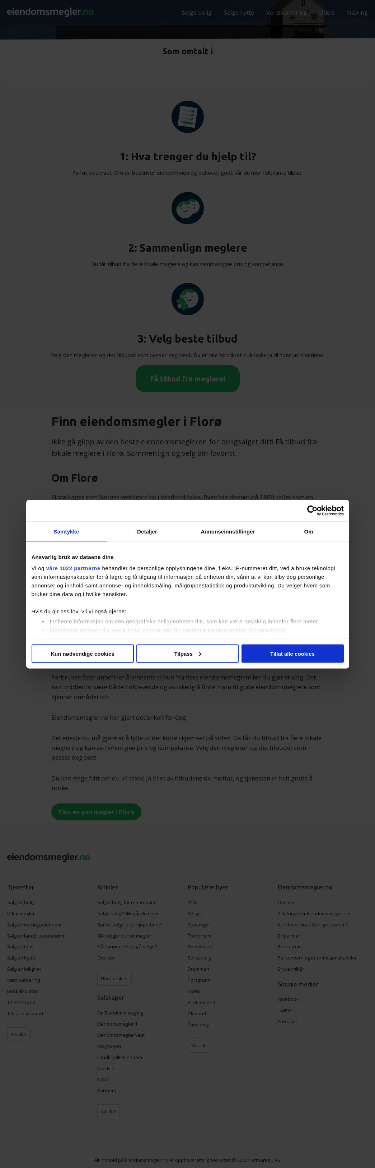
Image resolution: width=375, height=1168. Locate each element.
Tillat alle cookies (292, 653)
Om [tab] (308, 531)
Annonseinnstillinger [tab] (228, 531)
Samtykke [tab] (66, 531)
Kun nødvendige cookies (82, 653)
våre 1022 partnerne (73, 568)
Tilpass (187, 653)
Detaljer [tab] (147, 531)
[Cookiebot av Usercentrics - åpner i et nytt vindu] (312, 510)
